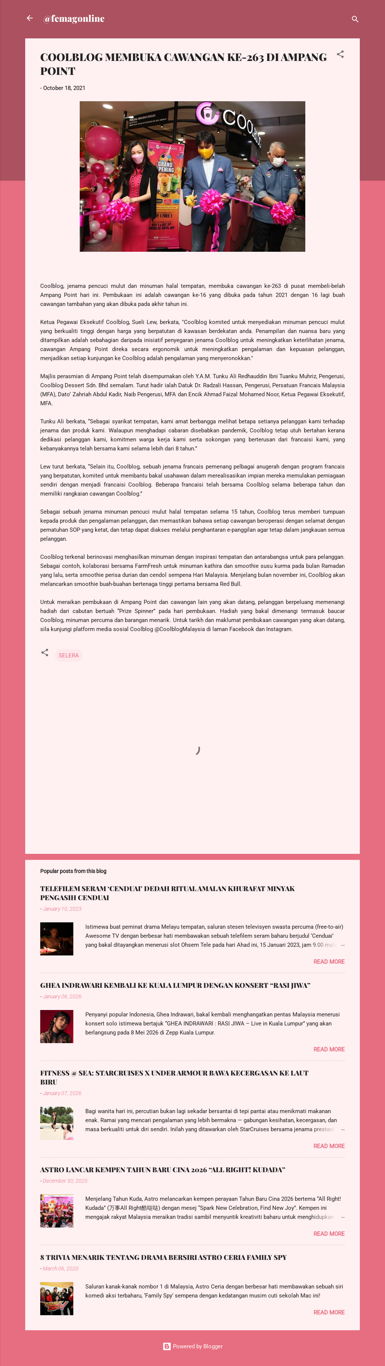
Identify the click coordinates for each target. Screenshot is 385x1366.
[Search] (355, 20)
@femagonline (74, 18)
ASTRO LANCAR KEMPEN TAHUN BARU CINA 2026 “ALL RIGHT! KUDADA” (162, 1169)
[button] (340, 55)
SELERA (69, 655)
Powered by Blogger (192, 1346)
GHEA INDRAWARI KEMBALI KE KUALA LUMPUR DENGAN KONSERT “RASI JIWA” (175, 985)
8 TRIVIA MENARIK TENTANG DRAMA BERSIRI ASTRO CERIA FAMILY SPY (163, 1257)
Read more (329, 961)
